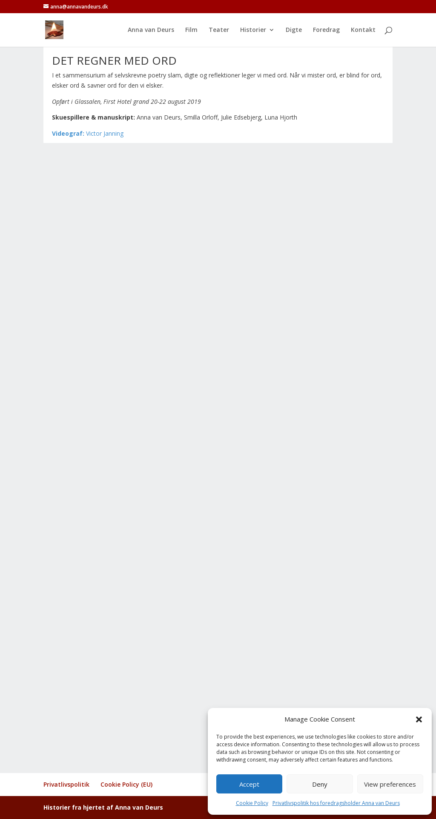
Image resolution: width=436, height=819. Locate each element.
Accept (249, 784)
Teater (219, 30)
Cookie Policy (252, 803)
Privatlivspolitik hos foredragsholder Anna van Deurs (336, 803)
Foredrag (326, 30)
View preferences (390, 784)
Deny (319, 784)
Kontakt (363, 30)
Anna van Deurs (151, 30)
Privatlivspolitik (66, 784)
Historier (253, 30)
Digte (294, 30)
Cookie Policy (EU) (126, 784)
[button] (419, 719)
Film (191, 30)
